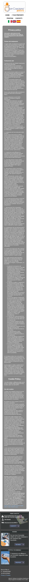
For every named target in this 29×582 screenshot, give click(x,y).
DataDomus (26, 578)
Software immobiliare (17, 578)
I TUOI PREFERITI (18, 15)
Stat (27, 579)
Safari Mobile (11, 507)
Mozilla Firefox (7, 505)
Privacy (3, 575)
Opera (16, 507)
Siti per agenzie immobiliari (15, 579)
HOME (7, 15)
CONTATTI (18, 18)
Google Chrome (16, 505)
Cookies (8, 575)
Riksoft (10, 578)
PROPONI (10, 18)
